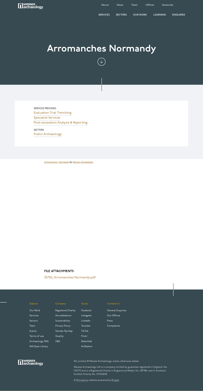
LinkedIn (85, 321)
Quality (59, 336)
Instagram (86, 316)
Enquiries (178, 15)
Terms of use (36, 336)
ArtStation (86, 346)
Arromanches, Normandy (56, 162)
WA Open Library (38, 346)
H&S (57, 341)
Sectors (121, 15)
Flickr (84, 336)
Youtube (85, 326)
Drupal (115, 380)
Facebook (86, 310)
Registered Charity (65, 310)
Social (84, 304)
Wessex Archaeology (82, 162)
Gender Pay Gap (64, 331)
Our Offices (113, 316)
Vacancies (167, 5)
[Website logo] (30, 6)
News (120, 5)
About (105, 5)
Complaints (113, 326)
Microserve (82, 380)
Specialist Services (47, 117)
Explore (33, 304)
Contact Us (113, 304)
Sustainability (62, 321)
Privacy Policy (62, 326)
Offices (150, 5)
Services (104, 15)
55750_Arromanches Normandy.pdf (70, 277)
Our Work (140, 15)
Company (60, 304)
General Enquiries (116, 310)
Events (33, 331)
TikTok (84, 331)
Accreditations (63, 316)
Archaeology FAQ (39, 341)
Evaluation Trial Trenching (52, 112)
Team (134, 5)
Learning (159, 15)
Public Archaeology (48, 134)
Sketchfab (86, 341)
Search (183, 4)
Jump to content (101, 62)
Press (110, 321)
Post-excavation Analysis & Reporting (60, 122)
